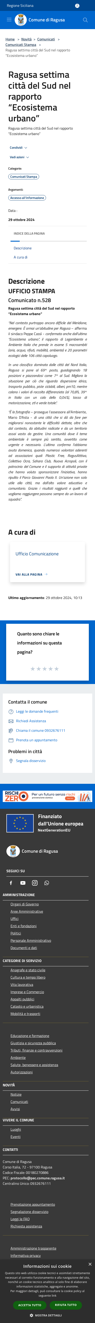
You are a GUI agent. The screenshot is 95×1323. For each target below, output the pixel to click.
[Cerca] (85, 20)
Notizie (16, 1094)
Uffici (15, 918)
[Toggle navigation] (9, 19)
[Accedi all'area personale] (77, 5)
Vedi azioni (20, 157)
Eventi (16, 1136)
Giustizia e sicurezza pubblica (33, 1043)
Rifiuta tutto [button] (66, 1305)
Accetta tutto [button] (29, 1305)
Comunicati (46, 39)
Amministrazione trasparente (33, 1248)
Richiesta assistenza (26, 1226)
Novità (26, 39)
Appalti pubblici (22, 999)
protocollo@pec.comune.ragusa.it (38, 1178)
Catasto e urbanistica (27, 1006)
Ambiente (18, 1057)
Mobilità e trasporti (25, 1013)
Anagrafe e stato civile (28, 970)
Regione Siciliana (20, 5)
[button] (47, 1315)
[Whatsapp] (46, 882)
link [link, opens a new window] (54, 1296)
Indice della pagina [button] (29, 233)
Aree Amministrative (27, 911)
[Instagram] (34, 882)
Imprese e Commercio (27, 992)
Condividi (19, 147)
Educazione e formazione (30, 1035)
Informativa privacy (26, 1255)
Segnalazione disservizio (29, 1211)
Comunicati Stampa (20, 44)
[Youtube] (22, 882)
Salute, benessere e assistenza (34, 1064)
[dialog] (47, 1291)
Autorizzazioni (22, 1072)
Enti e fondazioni (24, 926)
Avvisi (15, 1109)
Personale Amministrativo (31, 940)
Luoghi (16, 1129)
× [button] (90, 1264)
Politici (16, 933)
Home (10, 39)
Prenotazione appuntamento (33, 1204)
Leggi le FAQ (20, 1219)
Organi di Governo (25, 904)
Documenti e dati (24, 947)
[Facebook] (11, 882)
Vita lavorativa (22, 984)
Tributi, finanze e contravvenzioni (36, 1050)
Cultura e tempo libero (28, 977)
